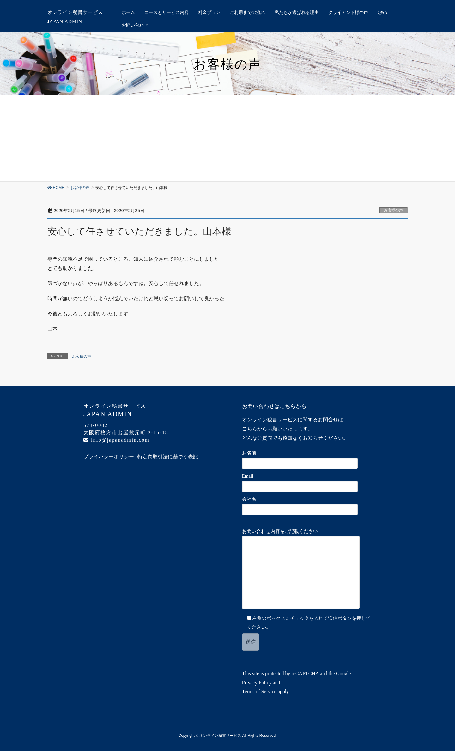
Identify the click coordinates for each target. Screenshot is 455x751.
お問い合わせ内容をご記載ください (304, 569)
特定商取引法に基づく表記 (167, 456)
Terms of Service (259, 691)
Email (303, 482)
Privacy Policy (257, 682)
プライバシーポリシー (108, 456)
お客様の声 (393, 210)
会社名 (303, 506)
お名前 (303, 459)
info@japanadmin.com (116, 440)
